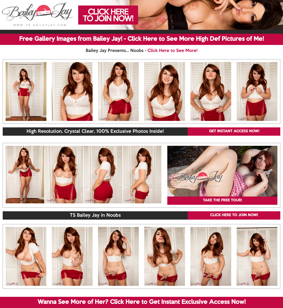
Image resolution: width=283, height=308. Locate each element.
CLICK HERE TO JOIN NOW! (234, 215)
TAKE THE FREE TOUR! (222, 200)
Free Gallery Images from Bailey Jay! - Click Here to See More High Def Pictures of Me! (141, 39)
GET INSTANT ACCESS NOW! (234, 131)
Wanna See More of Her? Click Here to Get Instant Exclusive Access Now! (142, 302)
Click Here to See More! (172, 51)
